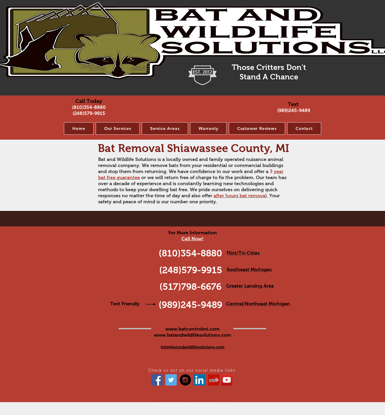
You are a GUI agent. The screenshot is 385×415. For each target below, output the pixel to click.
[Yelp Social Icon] (213, 380)
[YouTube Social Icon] (226, 380)
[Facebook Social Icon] (157, 380)
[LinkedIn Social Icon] (199, 380)
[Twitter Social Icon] (171, 380)
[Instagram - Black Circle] (185, 380)
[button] (118, 128)
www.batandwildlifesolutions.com (192, 335)
